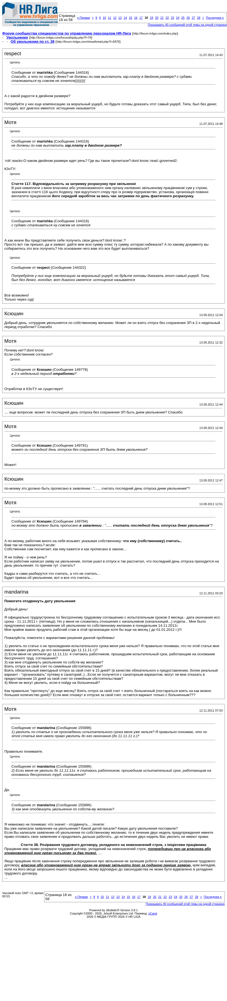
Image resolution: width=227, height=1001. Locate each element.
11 (109, 17)
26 (188, 17)
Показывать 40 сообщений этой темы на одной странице (187, 24)
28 (198, 17)
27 (193, 17)
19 (151, 17)
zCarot (152, 913)
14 (125, 17)
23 (172, 17)
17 (141, 17)
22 (167, 17)
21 (162, 17)
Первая (83, 17)
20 (156, 17)
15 (130, 17)
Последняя (214, 17)
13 (120, 17)
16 (135, 17)
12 (114, 17)
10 (104, 17)
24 (177, 17)
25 (183, 17)
